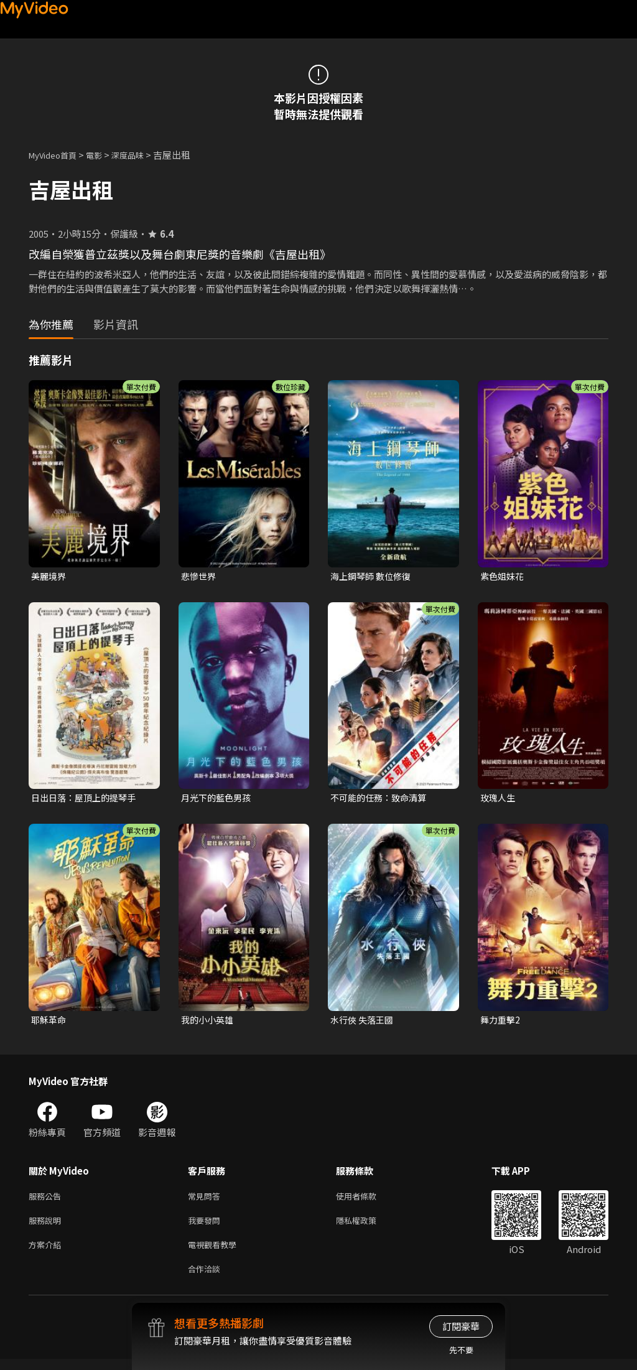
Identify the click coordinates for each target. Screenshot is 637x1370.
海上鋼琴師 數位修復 (373, 576)
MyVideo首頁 (57, 154)
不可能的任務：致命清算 (381, 799)
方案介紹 (47, 1252)
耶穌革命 (49, 1022)
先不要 (461, 1350)
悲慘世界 (199, 576)
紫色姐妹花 (503, 576)
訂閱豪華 (461, 1326)
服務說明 (47, 1226)
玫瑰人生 (499, 799)
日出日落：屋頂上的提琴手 (87, 799)
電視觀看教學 (216, 1252)
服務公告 (47, 1200)
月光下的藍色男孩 (218, 799)
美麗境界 (49, 576)
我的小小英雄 (209, 1022)
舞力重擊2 (501, 1022)
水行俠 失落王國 (364, 1022)
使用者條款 (366, 1200)
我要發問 (206, 1226)
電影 (104, 154)
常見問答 (206, 1200)
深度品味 (141, 154)
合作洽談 (206, 1278)
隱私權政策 (366, 1226)
